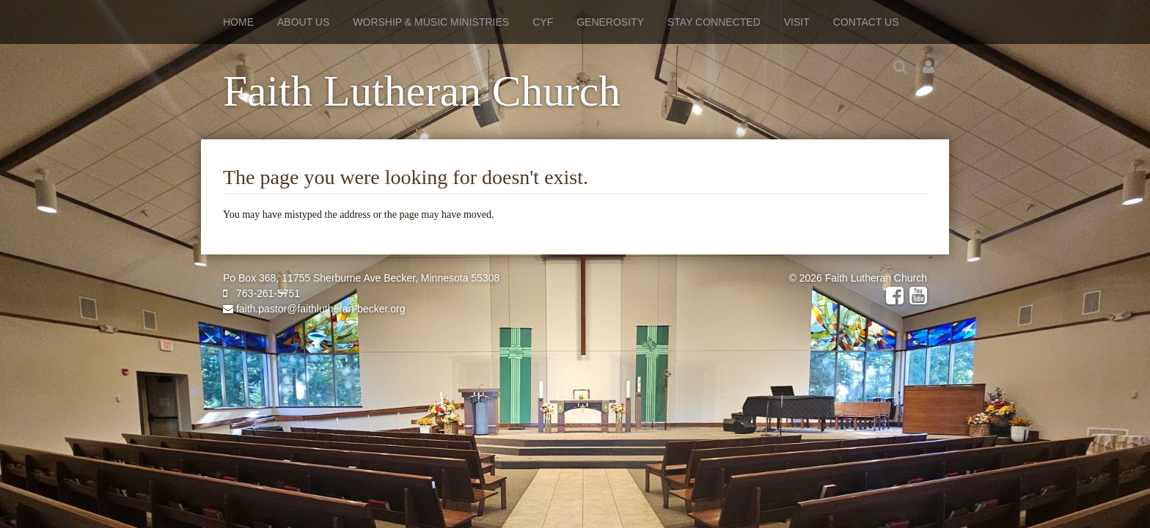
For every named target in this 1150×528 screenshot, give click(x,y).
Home (238, 22)
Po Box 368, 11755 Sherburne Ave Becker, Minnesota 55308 (361, 278)
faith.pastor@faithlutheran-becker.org (314, 309)
